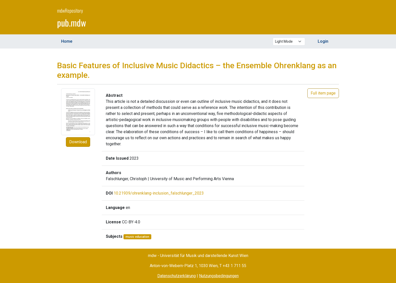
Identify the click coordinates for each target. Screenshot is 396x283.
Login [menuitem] (323, 41)
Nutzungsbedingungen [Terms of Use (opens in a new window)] (219, 275)
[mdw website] (324, 17)
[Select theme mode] (289, 41)
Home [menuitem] (66, 41)
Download (78, 141)
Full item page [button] (323, 93)
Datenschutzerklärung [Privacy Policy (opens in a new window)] (176, 275)
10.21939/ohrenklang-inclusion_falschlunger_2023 (159, 193)
